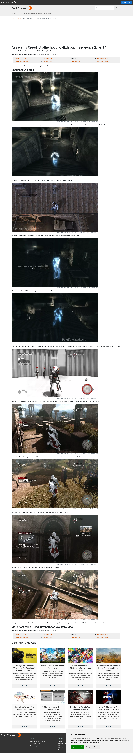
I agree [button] (74, 747)
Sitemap (60, 738)
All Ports (60, 748)
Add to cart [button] (126, 2)
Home (13, 18)
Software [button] (31, 13)
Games (60, 750)
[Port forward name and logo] (8, 2)
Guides (19, 18)
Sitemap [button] (48, 13)
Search (118, 8)
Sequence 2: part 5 (75, 62)
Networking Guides (36, 746)
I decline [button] (81, 747)
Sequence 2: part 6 (102, 62)
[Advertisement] (66, 33)
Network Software (63, 744)
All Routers (61, 746)
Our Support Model (36, 744)
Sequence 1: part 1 (22, 58)
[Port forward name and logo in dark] (22, 8)
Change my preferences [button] (92, 747)
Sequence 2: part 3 (22, 62)
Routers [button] (14, 13)
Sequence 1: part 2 (48, 58)
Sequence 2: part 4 (48, 62)
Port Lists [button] (23, 13)
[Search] (104, 8)
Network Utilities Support (37, 742)
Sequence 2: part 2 (102, 58)
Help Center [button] (40, 13)
